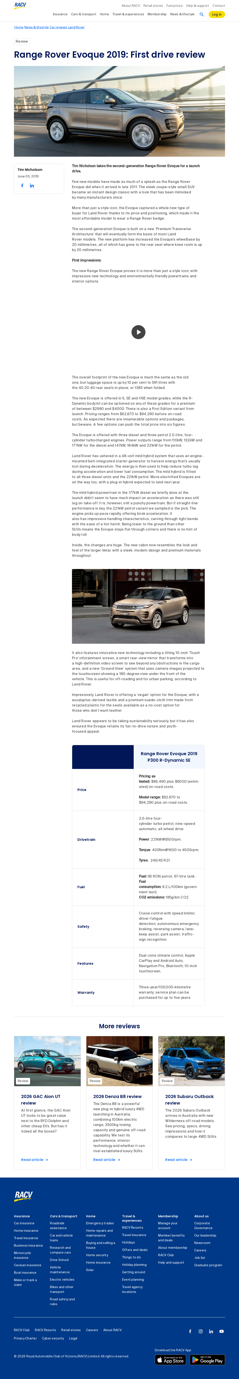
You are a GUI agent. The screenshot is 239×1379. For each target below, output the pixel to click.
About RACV (131, 5)
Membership (168, 1216)
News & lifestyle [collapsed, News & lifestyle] (182, 14)
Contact (219, 5)
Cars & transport (63, 1216)
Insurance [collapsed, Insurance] (60, 14)
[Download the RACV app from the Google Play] (207, 1360)
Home (91, 1216)
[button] (138, 332)
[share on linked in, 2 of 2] (32, 185)
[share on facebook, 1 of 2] (22, 185)
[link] (23, 1197)
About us (201, 1216)
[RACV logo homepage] (20, 6)
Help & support (197, 5)
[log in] (217, 14)
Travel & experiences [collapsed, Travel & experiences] (128, 14)
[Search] (201, 14)
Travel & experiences (132, 1218)
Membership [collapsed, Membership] (157, 14)
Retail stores (153, 5)
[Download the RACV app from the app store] (170, 1360)
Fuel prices (174, 5)
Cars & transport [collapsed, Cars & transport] (83, 14)
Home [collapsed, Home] (104, 14)
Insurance (22, 1216)
